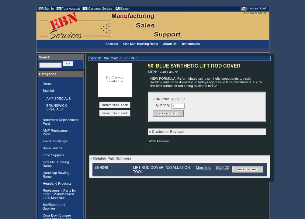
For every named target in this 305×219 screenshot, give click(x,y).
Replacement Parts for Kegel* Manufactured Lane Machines (59, 194)
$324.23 (222, 167)
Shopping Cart (256, 8)
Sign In (49, 8)
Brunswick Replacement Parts (61, 121)
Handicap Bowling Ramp (56, 174)
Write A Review (159, 141)
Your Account (71, 8)
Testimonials (191, 44)
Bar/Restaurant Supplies (54, 206)
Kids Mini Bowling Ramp (140, 44)
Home (47, 83)
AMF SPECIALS (59, 98)
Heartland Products (57, 183)
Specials (112, 44)
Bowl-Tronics (52, 148)
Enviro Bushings (55, 141)
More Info (203, 167)
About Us (169, 44)
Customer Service (100, 8)
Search (125, 8)
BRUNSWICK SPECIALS (57, 107)
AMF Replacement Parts (57, 132)
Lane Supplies (53, 155)
